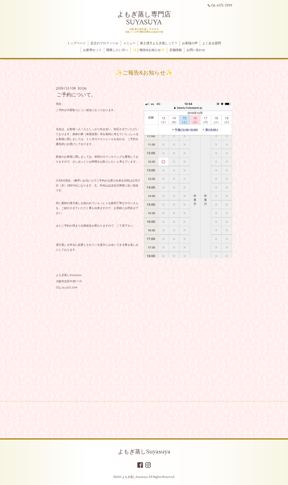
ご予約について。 (76, 95)
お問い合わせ (195, 50)
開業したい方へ (117, 50)
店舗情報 (175, 50)
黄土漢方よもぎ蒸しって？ (158, 43)
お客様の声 (190, 43)
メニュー (129, 43)
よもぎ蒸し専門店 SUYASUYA (144, 18)
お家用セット (92, 50)
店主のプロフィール (104, 43)
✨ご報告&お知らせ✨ (149, 50)
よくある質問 (211, 43)
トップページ (76, 43)
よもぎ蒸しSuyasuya (144, 451)
